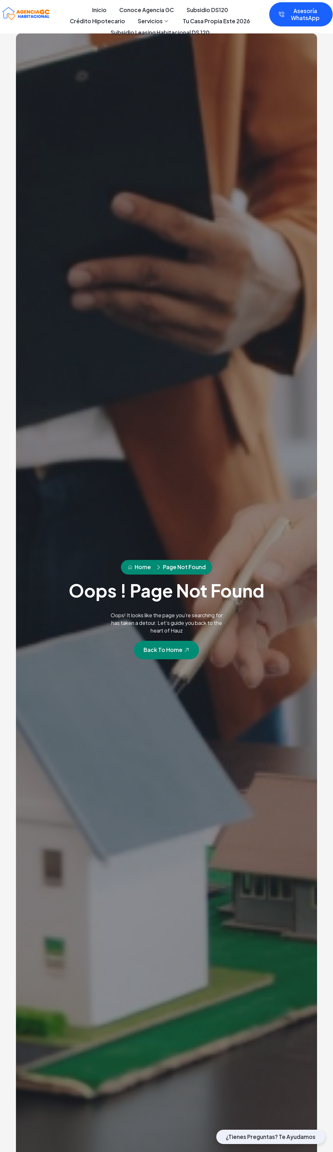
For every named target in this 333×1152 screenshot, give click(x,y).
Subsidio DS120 (207, 9)
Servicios (153, 21)
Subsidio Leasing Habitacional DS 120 (160, 32)
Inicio (99, 9)
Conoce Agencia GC (146, 9)
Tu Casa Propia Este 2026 (216, 21)
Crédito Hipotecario (97, 21)
